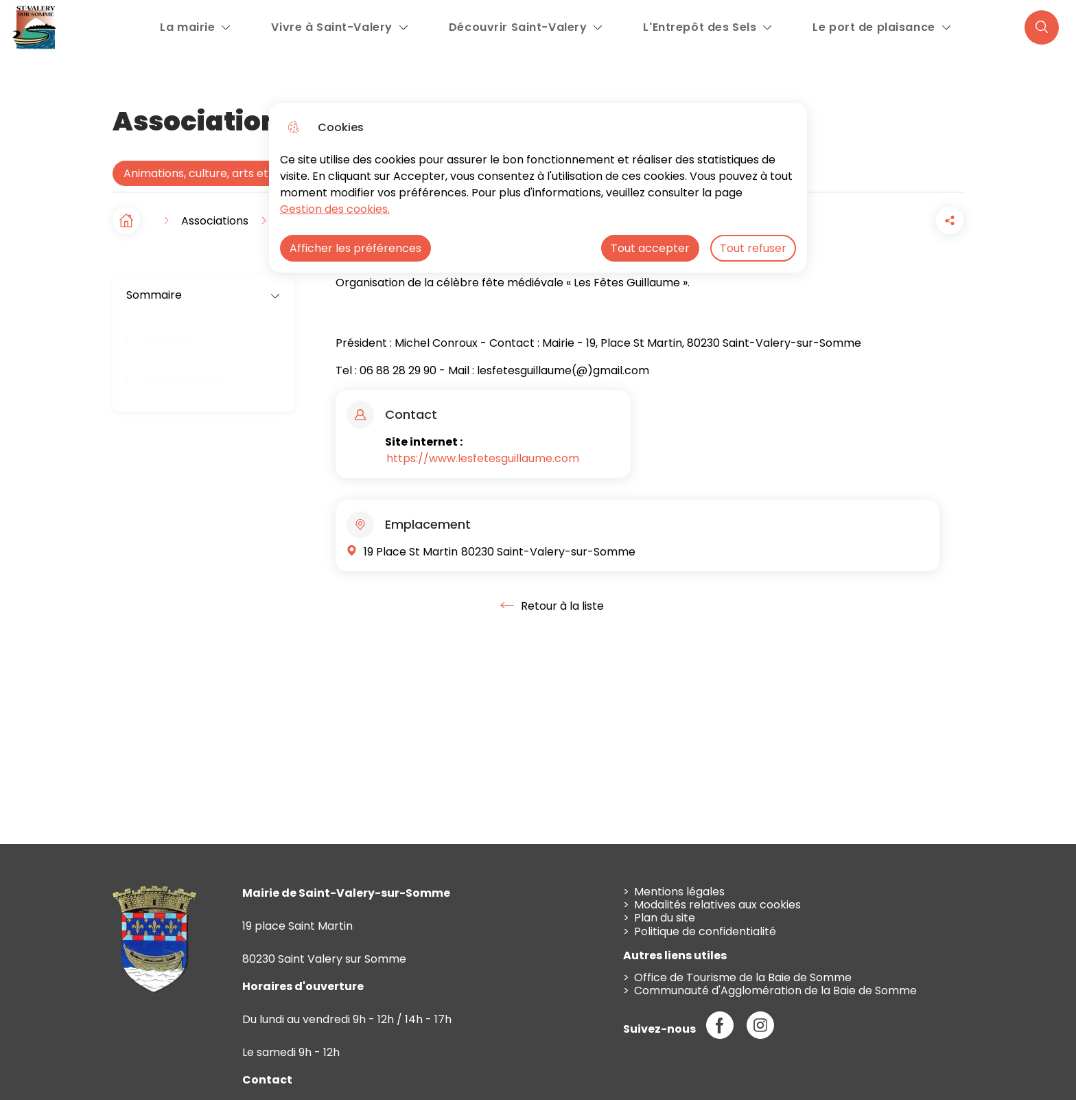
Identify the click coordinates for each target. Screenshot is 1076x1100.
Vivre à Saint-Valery (331, 27)
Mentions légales (679, 891)
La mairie (187, 27)
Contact (169, 340)
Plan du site (664, 917)
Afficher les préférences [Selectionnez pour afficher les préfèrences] (355, 248)
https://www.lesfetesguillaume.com (482, 458)
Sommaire (203, 295)
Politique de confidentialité (705, 931)
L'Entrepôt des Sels (699, 27)
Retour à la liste (552, 605)
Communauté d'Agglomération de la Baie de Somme (775, 990)
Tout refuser (753, 248)
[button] (873, 220)
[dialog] (538, 188)
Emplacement (185, 380)
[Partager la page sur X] (949, 220)
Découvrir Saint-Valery (518, 27)
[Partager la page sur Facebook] (911, 220)
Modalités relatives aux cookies (717, 904)
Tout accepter (650, 248)
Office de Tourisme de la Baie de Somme (743, 977)
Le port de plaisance (873, 27)
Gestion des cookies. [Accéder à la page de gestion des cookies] (335, 209)
